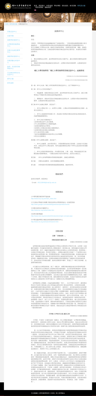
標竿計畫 (10, 79)
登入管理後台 (60, 393)
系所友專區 (39, 7)
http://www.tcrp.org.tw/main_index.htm (43, 198)
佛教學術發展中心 (13, 56)
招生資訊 (65, 6)
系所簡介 (42, 6)
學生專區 (57, 6)
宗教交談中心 (12, 32)
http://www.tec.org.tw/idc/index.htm (42, 210)
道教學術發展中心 (13, 40)
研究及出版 (81, 6)
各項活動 (73, 6)
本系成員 (49, 6)
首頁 (35, 6)
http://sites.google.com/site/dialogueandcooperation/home (50, 204)
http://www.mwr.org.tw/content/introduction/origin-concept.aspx (52, 216)
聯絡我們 (48, 7)
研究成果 (10, 83)
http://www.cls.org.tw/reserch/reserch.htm (44, 222)
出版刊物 (10, 36)
